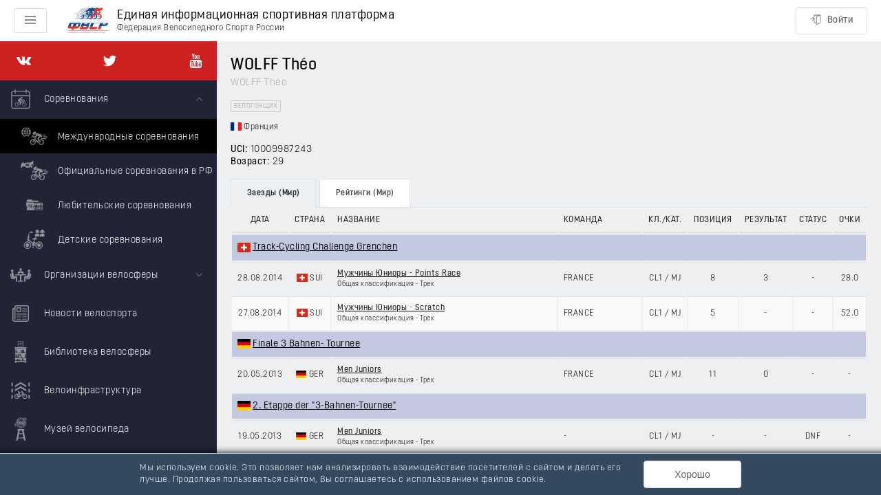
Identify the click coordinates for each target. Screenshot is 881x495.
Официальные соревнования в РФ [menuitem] (114, 170)
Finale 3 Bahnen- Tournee (306, 344)
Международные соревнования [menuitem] (108, 136)
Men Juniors (359, 370)
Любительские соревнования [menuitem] (104, 205)
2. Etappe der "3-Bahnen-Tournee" (324, 406)
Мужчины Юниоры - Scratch (391, 308)
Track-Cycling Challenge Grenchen (325, 247)
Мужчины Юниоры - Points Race (398, 274)
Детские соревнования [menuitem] (90, 239)
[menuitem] (108, 168)
